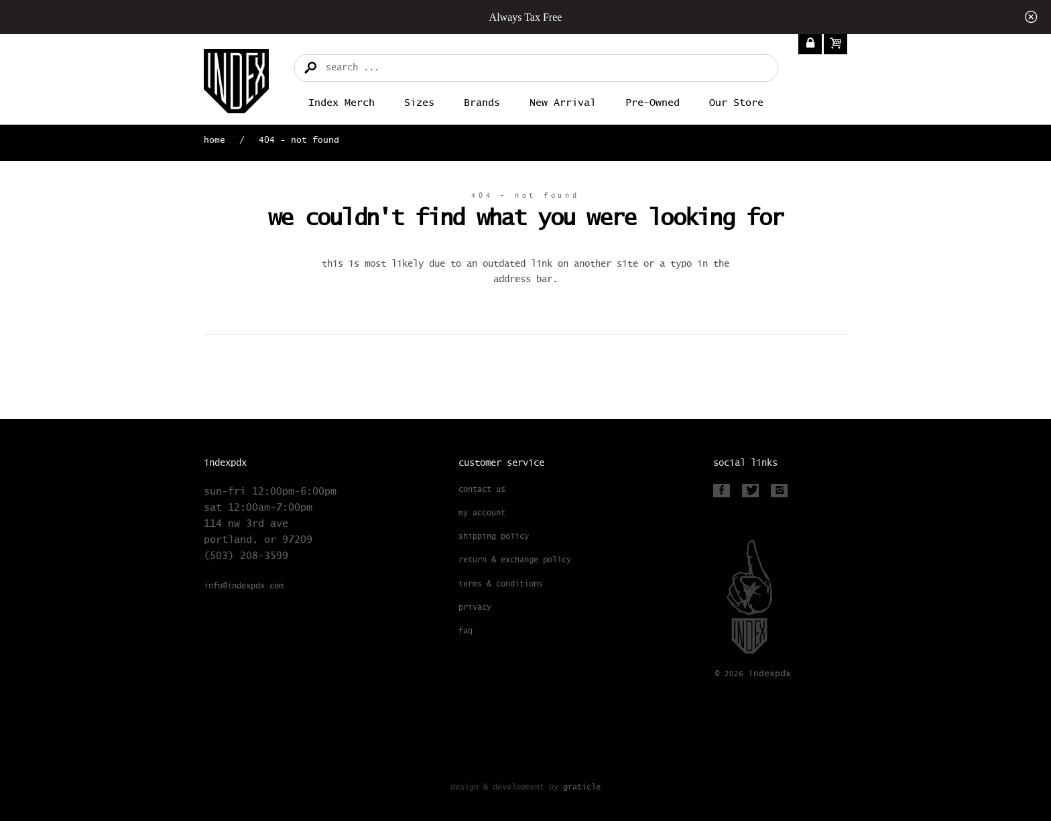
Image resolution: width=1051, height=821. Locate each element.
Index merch (341, 103)
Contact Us (481, 490)
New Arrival (563, 103)
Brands (482, 103)
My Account (481, 513)
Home (214, 140)
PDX (769, 674)
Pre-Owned (652, 103)
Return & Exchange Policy (514, 560)
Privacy (474, 608)
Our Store (736, 103)
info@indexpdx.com (244, 586)
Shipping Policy (493, 537)
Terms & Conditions (500, 584)
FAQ (465, 631)
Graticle (582, 787)
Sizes (419, 103)
